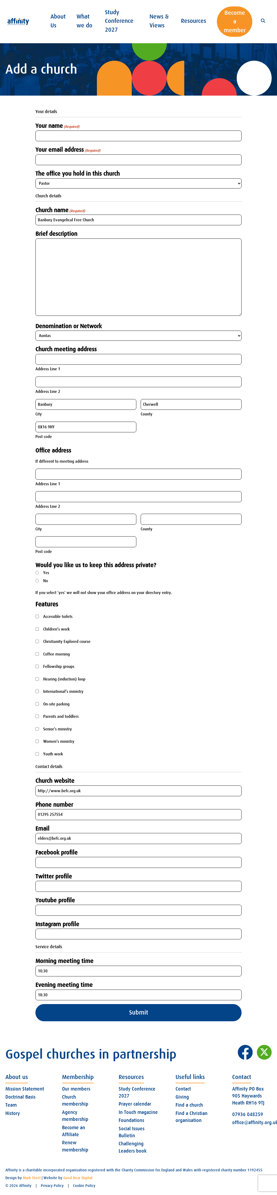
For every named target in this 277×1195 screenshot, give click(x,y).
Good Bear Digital (77, 1178)
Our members (76, 1089)
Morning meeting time (64, 961)
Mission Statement (24, 1089)
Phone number (54, 804)
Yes (46, 572)
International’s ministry (63, 691)
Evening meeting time (64, 985)
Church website (54, 780)
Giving (182, 1097)
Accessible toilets (57, 616)
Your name (57, 125)
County (146, 414)
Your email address (67, 149)
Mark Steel (32, 1178)
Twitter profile (53, 876)
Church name (60, 210)
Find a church (189, 1105)
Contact (183, 1089)
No (45, 580)
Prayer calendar (135, 1104)
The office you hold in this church (77, 173)
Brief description (56, 233)
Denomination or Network (68, 326)
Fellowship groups (58, 666)
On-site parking (56, 704)
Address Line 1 (47, 369)
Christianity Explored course (66, 641)
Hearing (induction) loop (64, 679)
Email (42, 828)
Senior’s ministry (57, 729)
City (38, 414)
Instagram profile (57, 924)
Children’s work (56, 629)
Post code (43, 436)
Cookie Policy (84, 1185)
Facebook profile (56, 852)
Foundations (131, 1120)
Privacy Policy (52, 1185)
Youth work (53, 754)
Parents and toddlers (61, 716)
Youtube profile (55, 900)
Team (11, 1105)
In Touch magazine (138, 1112)
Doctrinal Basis (20, 1097)
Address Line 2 (47, 391)
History (12, 1113)
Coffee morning (56, 654)
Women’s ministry (58, 741)
